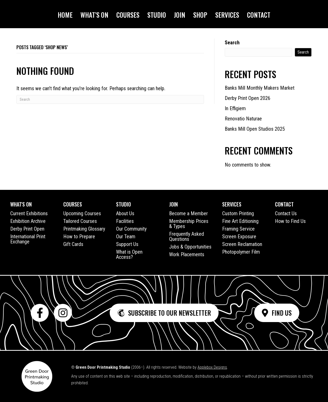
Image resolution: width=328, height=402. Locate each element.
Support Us (127, 244)
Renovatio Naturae (243, 119)
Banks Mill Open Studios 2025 (255, 129)
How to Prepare (79, 236)
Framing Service (238, 229)
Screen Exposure (239, 236)
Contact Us (286, 213)
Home (65, 14)
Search (232, 42)
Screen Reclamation (242, 244)
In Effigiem (235, 108)
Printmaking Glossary (84, 229)
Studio (156, 14)
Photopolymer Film (241, 252)
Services (227, 14)
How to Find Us (290, 221)
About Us (125, 213)
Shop (200, 14)
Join (179, 14)
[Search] (110, 99)
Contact (258, 14)
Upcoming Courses (82, 213)
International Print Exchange (27, 239)
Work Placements (186, 254)
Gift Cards (73, 244)
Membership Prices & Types (188, 223)
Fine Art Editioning (240, 221)
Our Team (125, 236)
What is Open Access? (129, 254)
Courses (127, 14)
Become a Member (188, 213)
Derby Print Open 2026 (247, 98)
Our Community (131, 229)
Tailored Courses (80, 221)
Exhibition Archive (28, 221)
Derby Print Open (27, 229)
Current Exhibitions (29, 213)
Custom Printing (238, 213)
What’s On (94, 14)
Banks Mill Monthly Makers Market (259, 88)
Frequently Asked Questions (186, 236)
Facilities (125, 221)
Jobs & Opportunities (190, 247)
